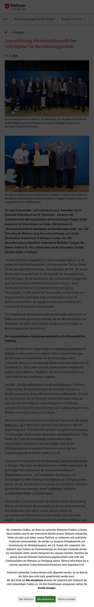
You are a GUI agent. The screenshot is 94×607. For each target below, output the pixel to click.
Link (81, 564)
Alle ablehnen (27, 599)
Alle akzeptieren (46, 599)
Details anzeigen (67, 599)
